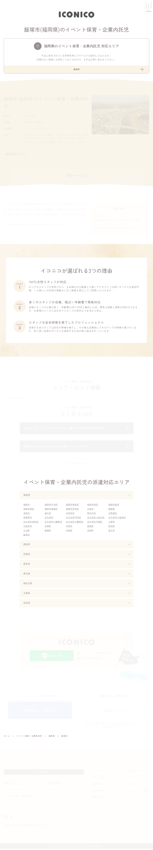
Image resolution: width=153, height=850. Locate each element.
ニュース (131, 785)
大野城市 (112, 514)
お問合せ (18, 826)
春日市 (48, 514)
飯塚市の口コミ (16, 154)
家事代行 (9, 784)
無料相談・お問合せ (40, 711)
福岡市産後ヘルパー (101, 791)
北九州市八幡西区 (75, 523)
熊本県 (27, 565)
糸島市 (26, 514)
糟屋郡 (111, 510)
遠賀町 (90, 527)
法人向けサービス (100, 771)
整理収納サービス (100, 798)
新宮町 (111, 527)
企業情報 (8, 826)
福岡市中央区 (51, 506)
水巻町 (48, 527)
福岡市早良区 (72, 510)
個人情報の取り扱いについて (39, 826)
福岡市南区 (92, 506)
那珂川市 (91, 514)
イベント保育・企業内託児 (19, 797)
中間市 (69, 527)
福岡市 (26, 506)
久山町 (26, 532)
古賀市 (90, 510)
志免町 (69, 532)
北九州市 (49, 519)
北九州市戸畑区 (95, 523)
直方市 (111, 532)
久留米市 (27, 527)
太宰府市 (70, 514)
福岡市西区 (29, 510)
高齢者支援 (54, 784)
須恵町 (90, 532)
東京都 (27, 575)
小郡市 (111, 523)
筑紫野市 (27, 519)
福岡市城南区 (51, 510)
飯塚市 (26, 536)
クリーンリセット (100, 778)
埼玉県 (27, 604)
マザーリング (55, 790)
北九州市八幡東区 (54, 523)
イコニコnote (133, 778)
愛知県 (27, 545)
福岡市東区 (114, 506)
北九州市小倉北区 (96, 519)
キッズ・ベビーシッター (17, 790)
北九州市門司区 (74, 519)
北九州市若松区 (31, 523)
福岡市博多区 (72, 506)
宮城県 (27, 555)
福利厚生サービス (100, 785)
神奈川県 (28, 584)
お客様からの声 (134, 771)
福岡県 (27, 496)
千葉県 (27, 594)
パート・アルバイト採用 (138, 791)
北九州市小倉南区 (117, 519)
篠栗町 (48, 532)
